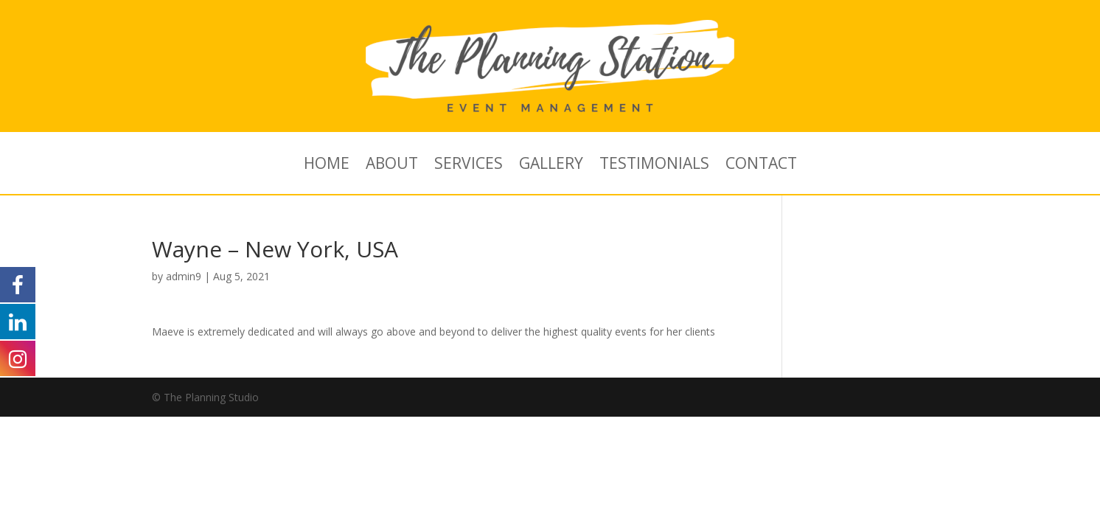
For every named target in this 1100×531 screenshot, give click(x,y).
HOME (326, 165)
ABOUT (392, 165)
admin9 (183, 276)
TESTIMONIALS (654, 165)
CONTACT (761, 165)
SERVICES (468, 165)
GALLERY (551, 165)
